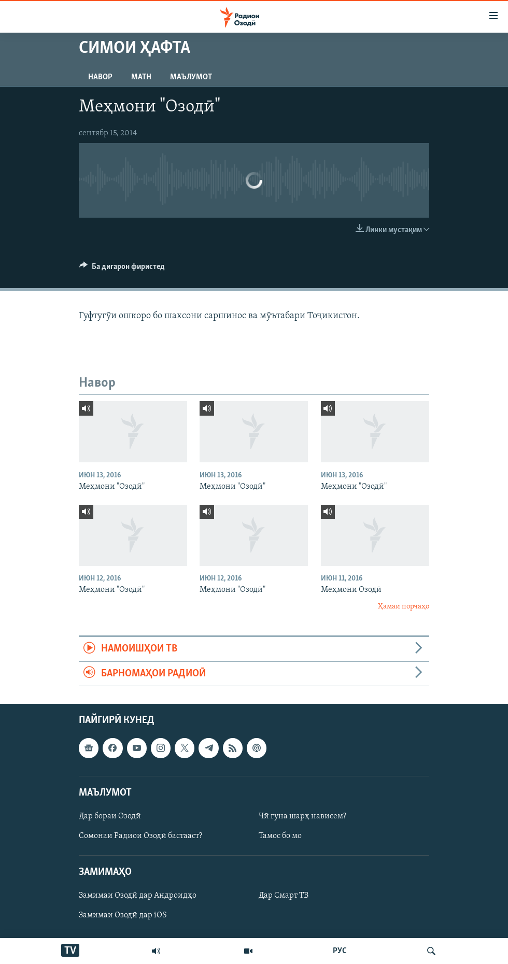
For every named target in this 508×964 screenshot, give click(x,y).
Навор (100, 77)
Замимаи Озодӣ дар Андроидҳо (137, 895)
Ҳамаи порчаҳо (403, 607)
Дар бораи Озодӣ (110, 816)
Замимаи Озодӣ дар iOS (123, 915)
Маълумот (191, 77)
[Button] (122, 269)
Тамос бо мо (280, 836)
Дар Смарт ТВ (283, 895)
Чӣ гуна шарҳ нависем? (302, 816)
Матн (141, 77)
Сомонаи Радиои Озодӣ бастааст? (140, 836)
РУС (340, 951)
